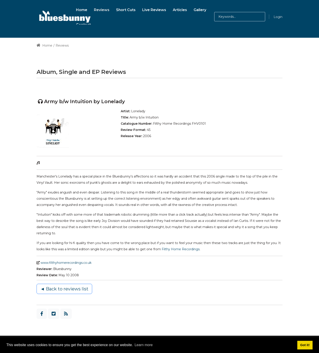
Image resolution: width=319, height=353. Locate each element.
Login (278, 17)
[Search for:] (239, 16)
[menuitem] (82, 9)
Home (44, 45)
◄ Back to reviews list (64, 289)
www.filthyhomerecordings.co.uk (66, 263)
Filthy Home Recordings (181, 249)
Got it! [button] (304, 345)
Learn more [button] (143, 345)
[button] (255, 16)
